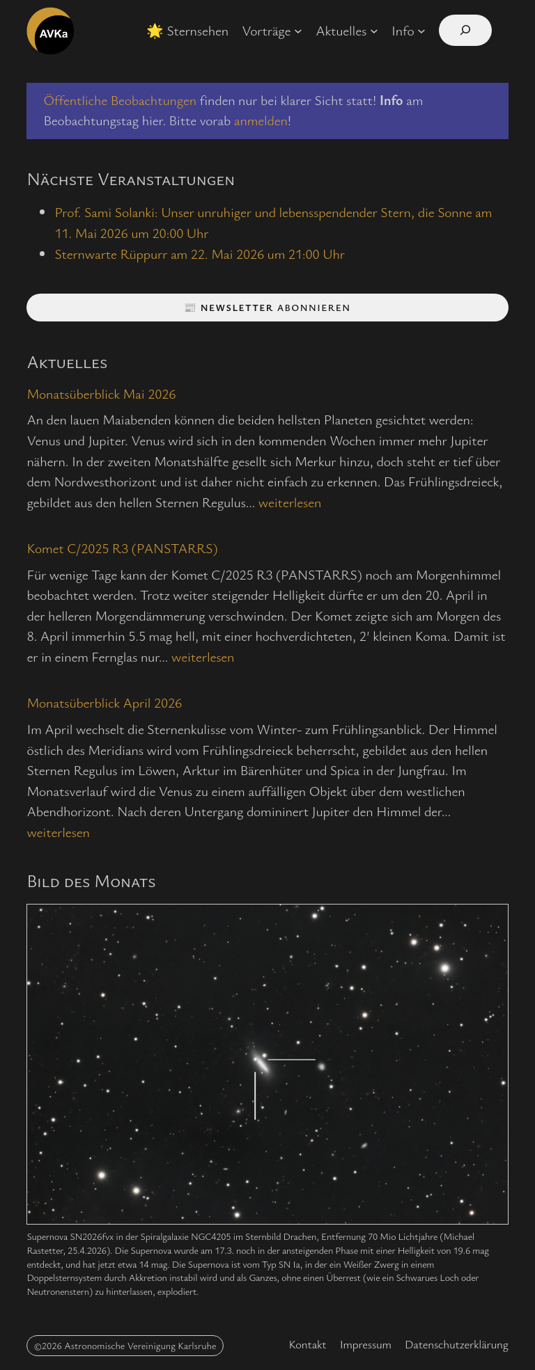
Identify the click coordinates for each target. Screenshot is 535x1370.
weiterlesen (289, 502)
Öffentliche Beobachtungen (119, 99)
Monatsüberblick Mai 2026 (101, 394)
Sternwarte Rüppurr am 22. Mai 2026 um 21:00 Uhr (199, 253)
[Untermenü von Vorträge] (298, 30)
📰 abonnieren (267, 307)
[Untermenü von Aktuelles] (374, 30)
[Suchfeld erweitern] (465, 30)
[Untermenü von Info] (421, 30)
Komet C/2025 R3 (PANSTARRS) (121, 548)
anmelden (261, 120)
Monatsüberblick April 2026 (104, 703)
